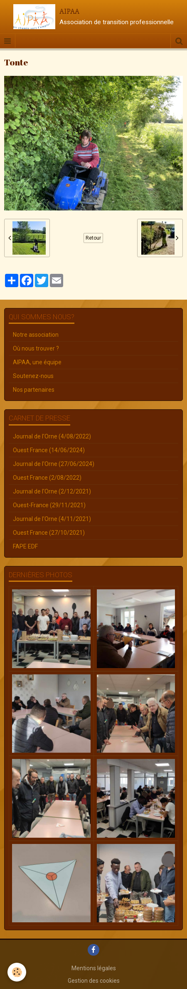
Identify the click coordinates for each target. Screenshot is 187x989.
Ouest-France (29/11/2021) (49, 505)
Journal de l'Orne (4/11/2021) (52, 519)
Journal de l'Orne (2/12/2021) (52, 491)
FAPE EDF (25, 546)
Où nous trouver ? (36, 348)
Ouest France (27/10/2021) (49, 532)
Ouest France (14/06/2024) (49, 450)
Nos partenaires (33, 389)
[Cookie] (16, 972)
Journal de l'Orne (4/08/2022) (52, 436)
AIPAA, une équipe (37, 362)
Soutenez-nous (33, 376)
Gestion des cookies (94, 980)
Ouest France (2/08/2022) (47, 477)
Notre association (36, 334)
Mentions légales (93, 968)
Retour (93, 238)
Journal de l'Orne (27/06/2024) (53, 464)
